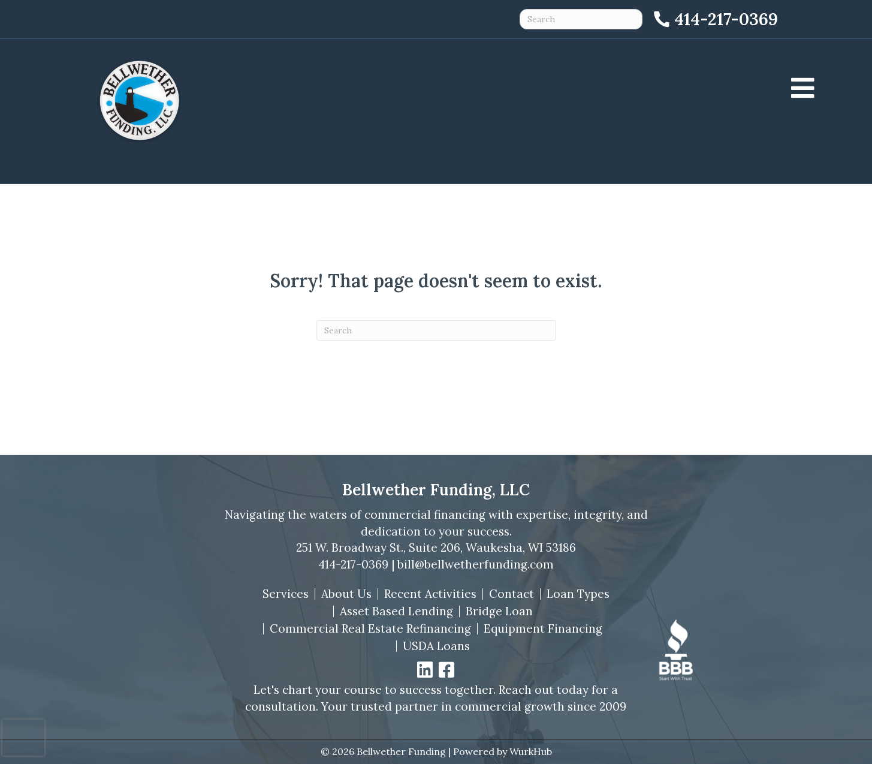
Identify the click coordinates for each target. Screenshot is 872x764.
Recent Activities (430, 594)
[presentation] (23, 738)
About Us (346, 594)
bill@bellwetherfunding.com (475, 564)
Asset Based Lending (396, 611)
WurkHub (530, 751)
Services (285, 594)
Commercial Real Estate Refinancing (370, 628)
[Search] (436, 330)
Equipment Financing (543, 628)
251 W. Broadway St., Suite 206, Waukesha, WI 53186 (436, 547)
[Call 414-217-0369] (714, 19)
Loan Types (578, 594)
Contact (511, 594)
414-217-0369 (353, 564)
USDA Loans (436, 646)
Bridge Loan (499, 611)
